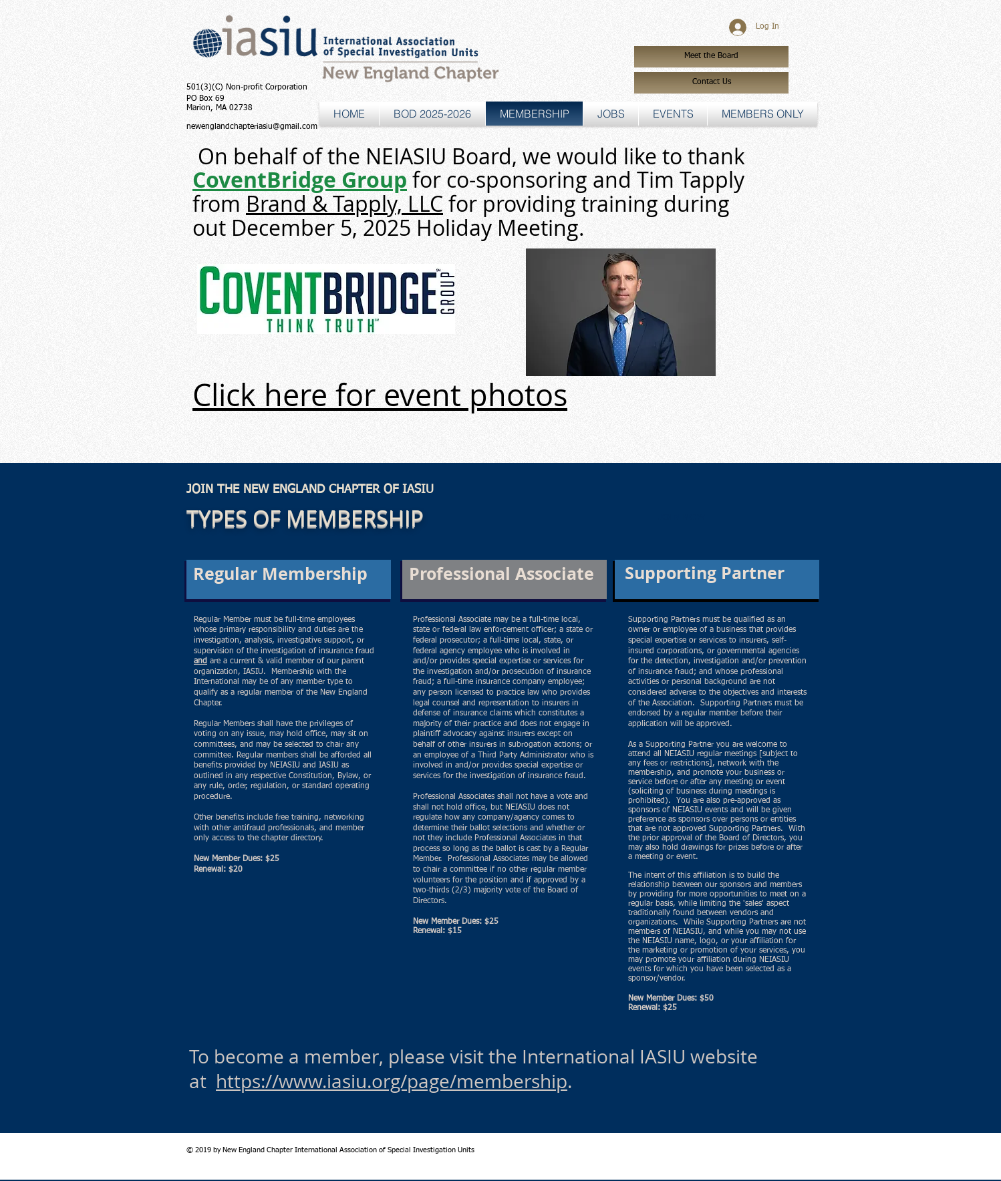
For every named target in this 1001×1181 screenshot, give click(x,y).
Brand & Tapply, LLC (344, 203)
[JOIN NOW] (681, 518)
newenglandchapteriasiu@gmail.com (251, 127)
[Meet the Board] (711, 56)
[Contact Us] (711, 83)
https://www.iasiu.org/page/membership (391, 1081)
